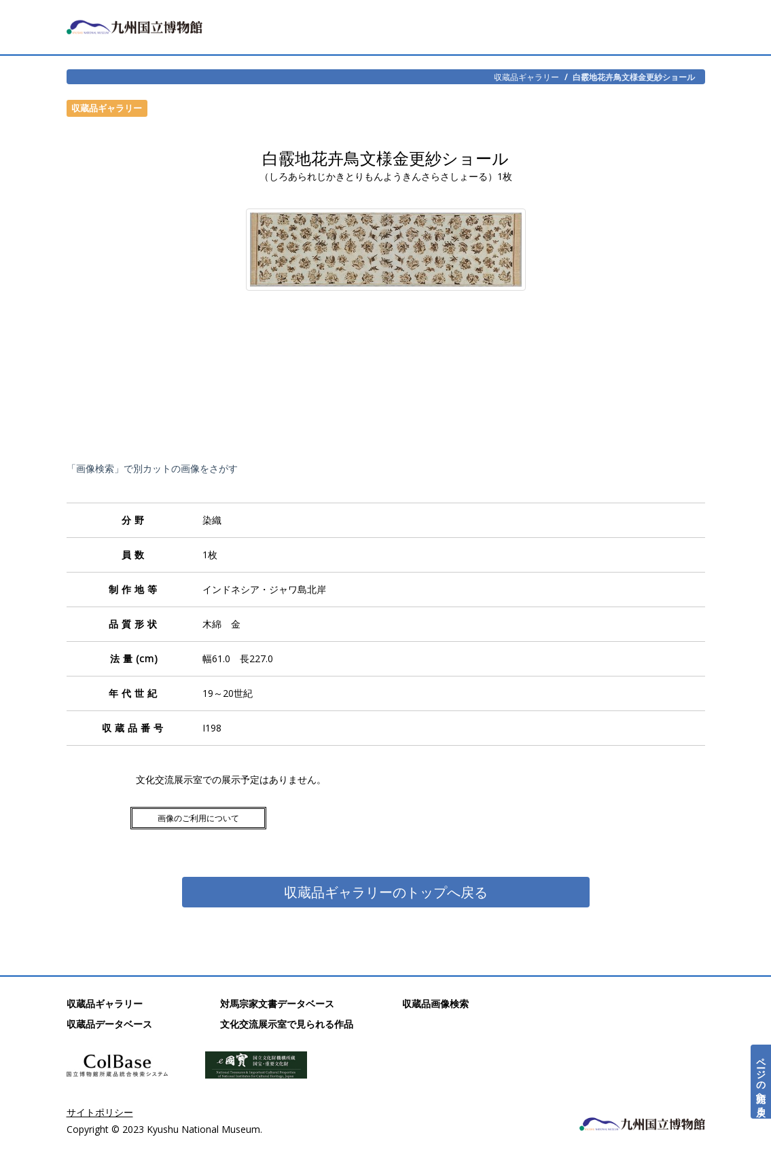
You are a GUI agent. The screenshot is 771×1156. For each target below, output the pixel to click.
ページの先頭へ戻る (761, 1081)
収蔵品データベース (109, 1023)
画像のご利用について (198, 818)
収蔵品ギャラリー (526, 76)
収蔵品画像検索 (435, 1003)
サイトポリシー (100, 1112)
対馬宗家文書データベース (277, 1003)
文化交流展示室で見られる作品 (286, 1023)
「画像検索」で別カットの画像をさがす (152, 468)
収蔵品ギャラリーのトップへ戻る (386, 892)
